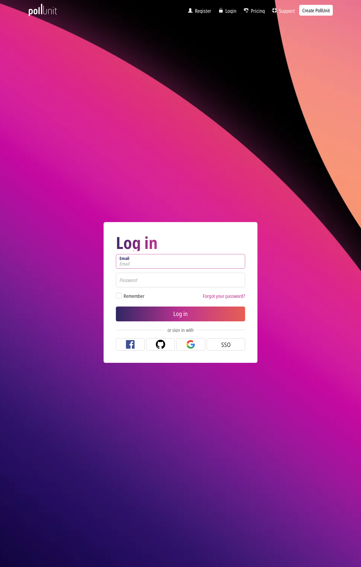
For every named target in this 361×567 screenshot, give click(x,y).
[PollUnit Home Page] (51, 12)
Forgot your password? (224, 295)
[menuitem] (198, 10)
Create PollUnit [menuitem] (316, 10)
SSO (226, 344)
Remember (134, 295)
